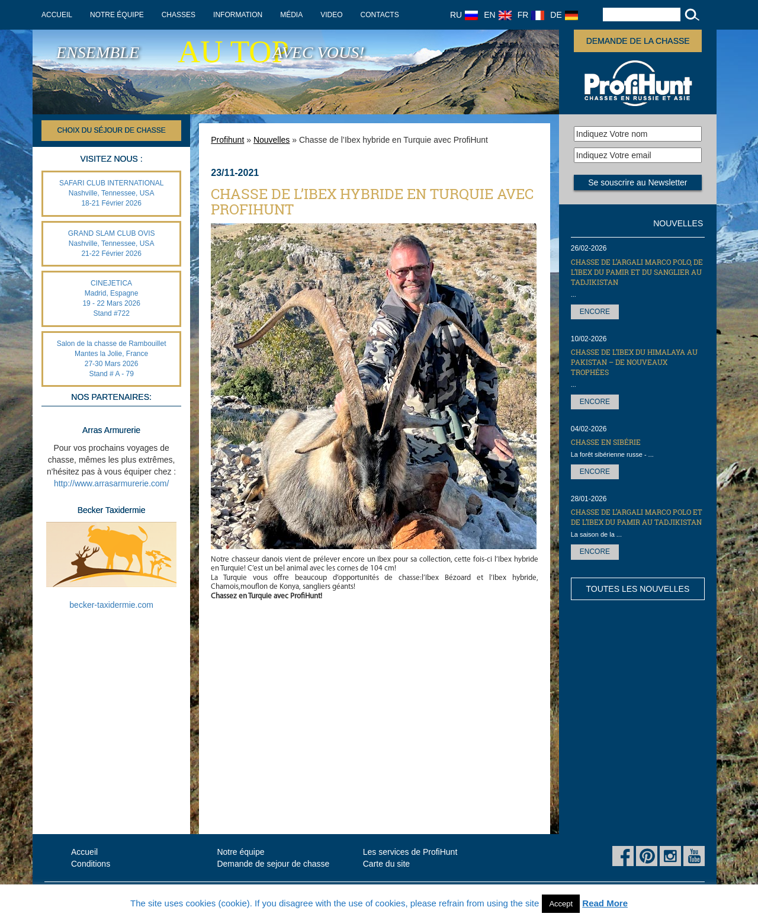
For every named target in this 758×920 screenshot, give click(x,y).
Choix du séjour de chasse (111, 130)
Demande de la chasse (638, 41)
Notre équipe (117, 15)
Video (331, 15)
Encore (595, 311)
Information (237, 15)
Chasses (178, 15)
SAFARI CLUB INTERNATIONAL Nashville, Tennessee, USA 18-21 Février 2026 (111, 193)
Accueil (56, 15)
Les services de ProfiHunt (410, 852)
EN (497, 15)
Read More (605, 903)
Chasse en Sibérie (606, 442)
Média (291, 15)
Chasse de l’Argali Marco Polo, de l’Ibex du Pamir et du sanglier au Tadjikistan (637, 272)
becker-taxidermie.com (111, 605)
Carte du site (386, 863)
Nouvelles (271, 140)
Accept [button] (561, 903)
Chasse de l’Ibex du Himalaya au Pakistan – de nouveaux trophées (634, 362)
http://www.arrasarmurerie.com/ (111, 483)
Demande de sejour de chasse (273, 863)
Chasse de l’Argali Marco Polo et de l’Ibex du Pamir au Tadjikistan (636, 517)
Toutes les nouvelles (637, 589)
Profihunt (227, 140)
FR (531, 15)
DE (563, 15)
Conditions (90, 863)
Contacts (380, 15)
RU (464, 15)
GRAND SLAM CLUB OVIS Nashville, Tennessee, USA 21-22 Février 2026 (111, 243)
